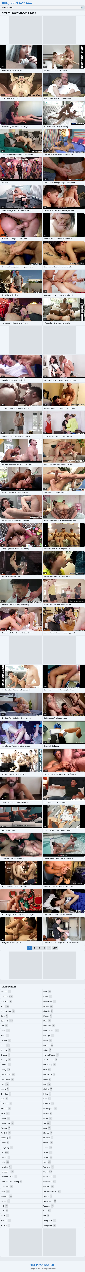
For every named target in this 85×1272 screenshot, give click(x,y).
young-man (49, 1220)
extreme (6, 1108)
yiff (46, 1215)
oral (47, 1069)
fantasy (5, 1128)
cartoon (6, 1040)
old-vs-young (50, 1059)
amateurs (6, 1001)
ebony (5, 1089)
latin (47, 991)
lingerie (48, 1011)
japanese (6, 1196)
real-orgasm (50, 1108)
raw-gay (48, 1103)
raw (47, 1098)
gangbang (7, 1147)
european (6, 1103)
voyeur (47, 1196)
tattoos (47, 1157)
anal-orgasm (8, 1011)
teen (47, 1162)
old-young (49, 1064)
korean (5, 1225)
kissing (6, 1220)
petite (47, 1079)
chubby (5, 1055)
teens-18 (48, 1167)
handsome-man (9, 1176)
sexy (47, 1128)
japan (5, 1191)
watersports (49, 1201)
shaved (47, 1133)
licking (48, 1006)
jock (4, 1206)
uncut (47, 1171)
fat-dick (6, 1133)
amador (6, 991)
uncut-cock (49, 1176)
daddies (6, 1064)
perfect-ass (49, 1074)
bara (4, 1016)
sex (47, 1123)
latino (47, 996)
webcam (48, 1206)
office (47, 1050)
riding (47, 1118)
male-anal (49, 1025)
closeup (6, 1059)
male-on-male (51, 1030)
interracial (7, 1186)
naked (47, 1040)
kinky (5, 1215)
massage (48, 1035)
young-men (49, 1225)
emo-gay (6, 1094)
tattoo (47, 1152)
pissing (47, 1089)
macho (47, 1016)
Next (55, 948)
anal (5, 1006)
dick (5, 1084)
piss (47, 1084)
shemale (48, 1137)
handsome (7, 1171)
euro (4, 1098)
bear (5, 1035)
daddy (5, 1069)
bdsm (5, 1030)
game (5, 1142)
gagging (6, 1137)
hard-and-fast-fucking (11, 1181)
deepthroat (7, 1079)
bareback (7, 1020)
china (5, 1045)
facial (5, 1113)
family (5, 1118)
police (47, 1094)
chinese (6, 1050)
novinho (48, 1045)
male (47, 1020)
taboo (47, 1147)
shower (48, 1142)
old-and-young (51, 1055)
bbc (4, 1025)
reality (47, 1113)
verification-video (52, 1191)
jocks (4, 1210)
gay (5, 1152)
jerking (5, 1201)
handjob (6, 1167)
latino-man (49, 1001)
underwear (49, 1181)
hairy (5, 1162)
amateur (7, 996)
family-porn (7, 1123)
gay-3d (5, 1157)
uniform (48, 1186)
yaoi (47, 1210)
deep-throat (8, 1074)
